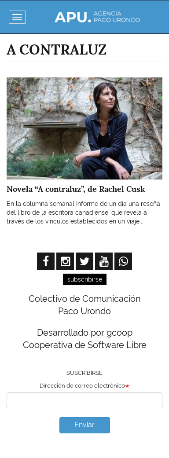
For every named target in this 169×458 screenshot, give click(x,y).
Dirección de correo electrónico (82, 385)
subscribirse (84, 279)
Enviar (84, 425)
